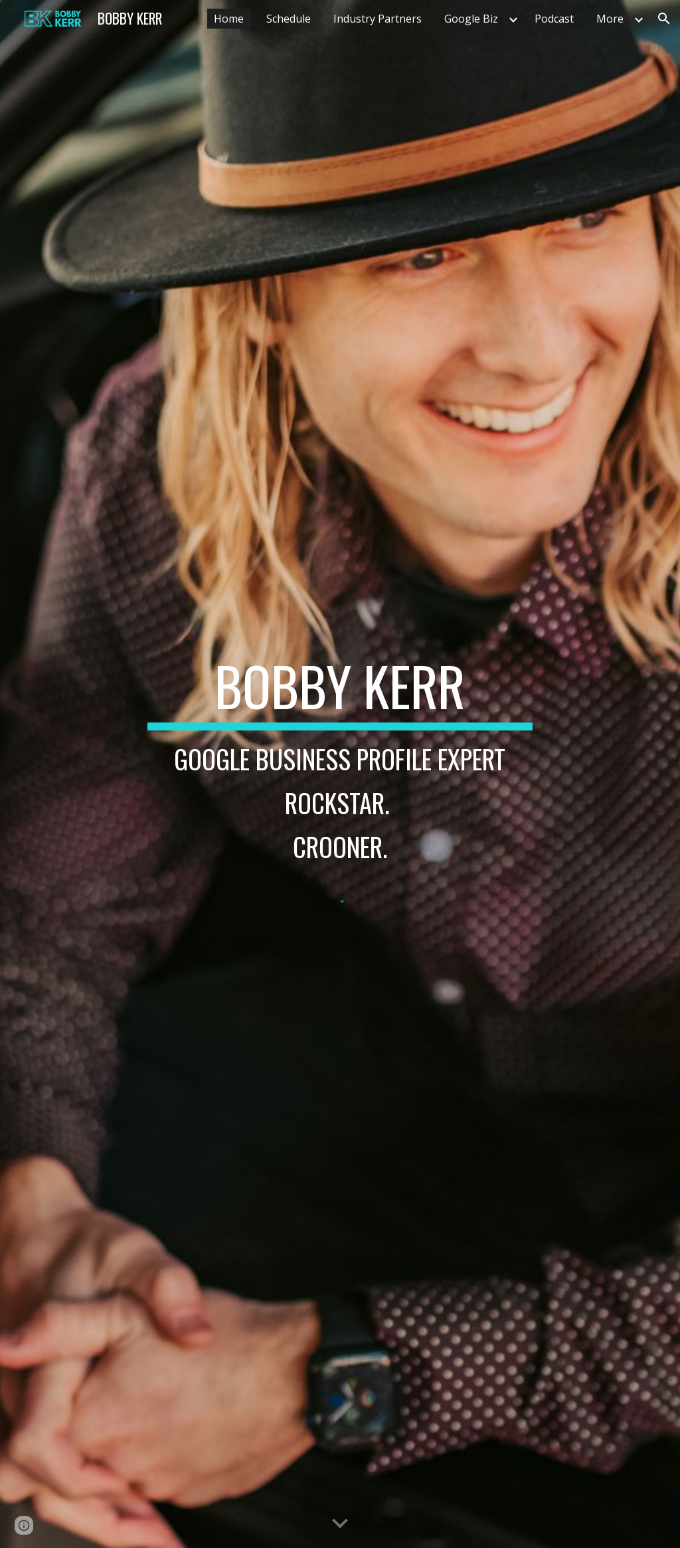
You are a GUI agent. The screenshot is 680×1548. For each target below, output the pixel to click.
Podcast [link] (554, 18)
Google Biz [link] (471, 18)
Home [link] (229, 18)
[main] (339, 763)
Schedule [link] (288, 18)
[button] (664, 19)
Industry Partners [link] (377, 18)
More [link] (610, 18)
